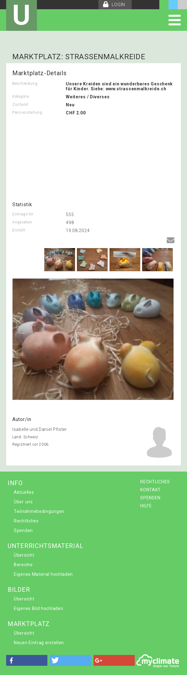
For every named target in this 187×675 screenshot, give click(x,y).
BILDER (19, 589)
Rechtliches (26, 520)
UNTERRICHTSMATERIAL (45, 546)
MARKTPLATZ (29, 624)
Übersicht (24, 555)
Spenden (23, 530)
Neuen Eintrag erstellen (39, 642)
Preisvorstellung (27, 112)
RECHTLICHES (155, 481)
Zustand (20, 104)
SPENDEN (150, 497)
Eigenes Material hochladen (43, 574)
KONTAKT (150, 489)
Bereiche (23, 564)
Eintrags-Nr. (23, 214)
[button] (26, 660)
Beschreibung (24, 83)
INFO (15, 483)
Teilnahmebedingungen (39, 511)
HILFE (146, 505)
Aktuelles (24, 492)
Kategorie (20, 96)
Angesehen (22, 222)
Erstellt (19, 230)
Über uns (23, 501)
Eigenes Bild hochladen (38, 608)
